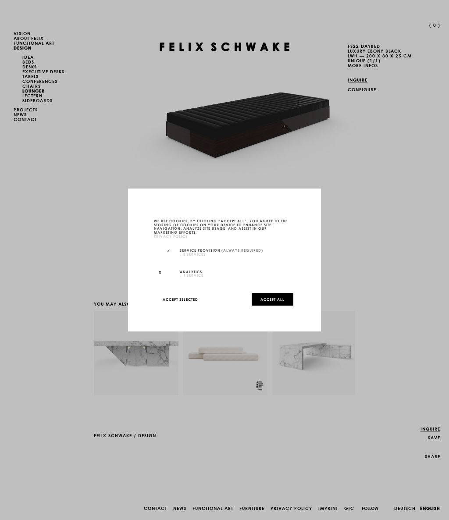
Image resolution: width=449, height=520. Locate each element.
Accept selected (180, 299)
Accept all (272, 299)
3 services (193, 253)
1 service (191, 275)
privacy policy (171, 236)
